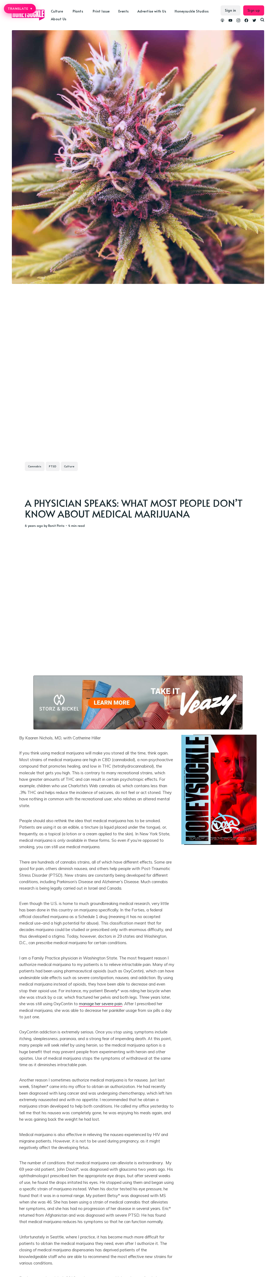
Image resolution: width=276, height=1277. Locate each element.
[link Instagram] (238, 21)
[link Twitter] (254, 21)
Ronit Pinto (56, 525)
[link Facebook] (246, 21)
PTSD (52, 466)
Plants (78, 11)
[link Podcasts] (222, 21)
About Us (58, 18)
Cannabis (34, 466)
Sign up (254, 10)
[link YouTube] (230, 21)
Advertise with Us (151, 11)
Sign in (230, 10)
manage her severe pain (100, 1003)
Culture (57, 11)
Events (123, 11)
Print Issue (101, 11)
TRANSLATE (20, 9)
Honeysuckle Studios (192, 11)
